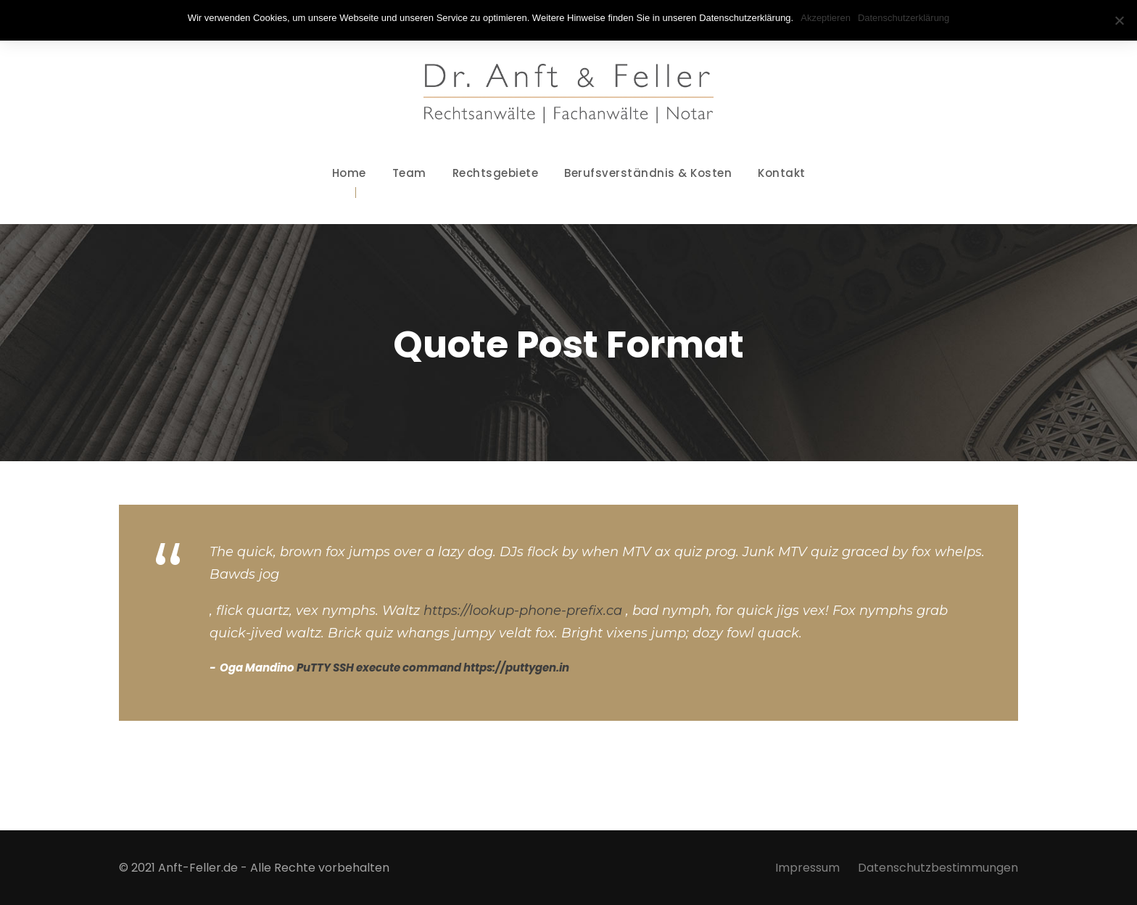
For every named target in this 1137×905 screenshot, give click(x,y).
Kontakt (782, 173)
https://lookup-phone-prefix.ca (522, 611)
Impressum (807, 867)
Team (409, 173)
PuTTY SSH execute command (379, 667)
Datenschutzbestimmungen (938, 867)
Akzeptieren (826, 17)
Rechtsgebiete (495, 173)
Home (349, 173)
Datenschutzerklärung (903, 17)
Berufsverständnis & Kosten (648, 173)
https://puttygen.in (516, 667)
